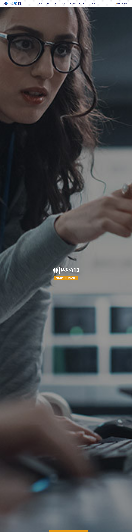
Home (41, 4)
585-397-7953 (122, 4)
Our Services (51, 4)
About (62, 4)
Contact (93, 4)
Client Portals (74, 4)
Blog (85, 4)
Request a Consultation (66, 278)
